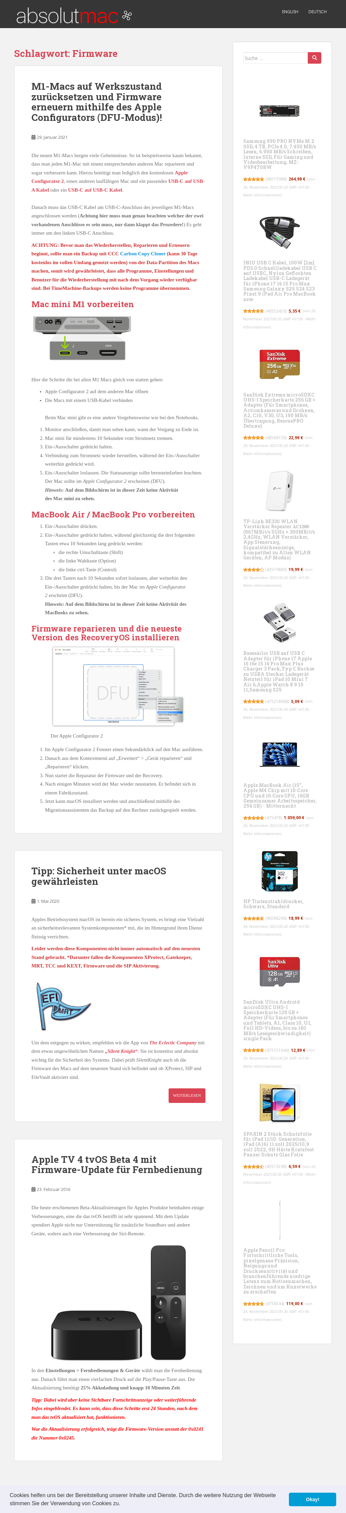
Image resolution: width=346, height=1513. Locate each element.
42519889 (276, 569)
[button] (123, 1504)
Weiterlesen (187, 1095)
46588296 (276, 918)
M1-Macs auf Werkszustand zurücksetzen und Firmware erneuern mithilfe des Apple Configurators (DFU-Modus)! (96, 102)
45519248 (276, 1166)
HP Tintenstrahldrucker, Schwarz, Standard (273, 904)
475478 (274, 818)
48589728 (276, 438)
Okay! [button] (312, 1499)
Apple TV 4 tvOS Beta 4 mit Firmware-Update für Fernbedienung (116, 1164)
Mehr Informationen (261, 195)
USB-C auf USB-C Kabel (95, 190)
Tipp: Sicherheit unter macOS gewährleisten (98, 876)
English (290, 12)
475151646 (277, 1050)
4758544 (275, 1303)
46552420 (276, 311)
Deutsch (317, 12)
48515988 (276, 179)
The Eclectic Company (173, 1042)
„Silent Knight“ (121, 1051)
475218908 (277, 701)
